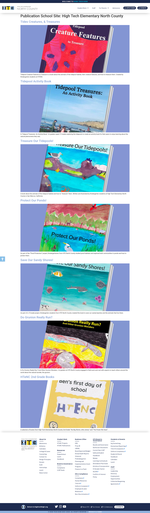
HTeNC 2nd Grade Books (37, 377)
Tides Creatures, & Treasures (40, 21)
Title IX (77, 483)
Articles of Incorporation (101, 466)
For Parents (104, 8)
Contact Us (43, 457)
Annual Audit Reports (82, 453)
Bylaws (95, 458)
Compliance (61, 468)
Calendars (42, 449)
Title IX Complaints (117, 449)
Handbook (60, 459)
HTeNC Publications (63, 445)
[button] (2, 259)
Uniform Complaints (117, 451)
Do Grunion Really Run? (36, 317)
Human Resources (81, 481)
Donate (41, 462)
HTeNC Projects (62, 443)
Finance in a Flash (80, 469)
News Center (43, 473)
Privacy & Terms (95, 512)
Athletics (42, 446)
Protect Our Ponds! (33, 200)
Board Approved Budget (82, 451)
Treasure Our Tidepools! (36, 141)
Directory (114, 473)
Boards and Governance (100, 445)
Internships (43, 467)
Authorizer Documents (100, 447)
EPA (76, 443)
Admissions (116, 8)
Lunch (41, 470)
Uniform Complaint (81, 486)
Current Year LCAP (99, 450)
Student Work (82, 8)
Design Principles (45, 459)
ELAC (41, 465)
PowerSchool (61, 454)
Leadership (114, 471)
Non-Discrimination (81, 494)
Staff (93, 8)
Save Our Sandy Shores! (36, 260)
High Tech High (81, 1)
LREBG (77, 448)
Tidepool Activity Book (35, 81)
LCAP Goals (61, 470)
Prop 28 (77, 446)
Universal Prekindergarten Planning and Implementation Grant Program (82, 461)
